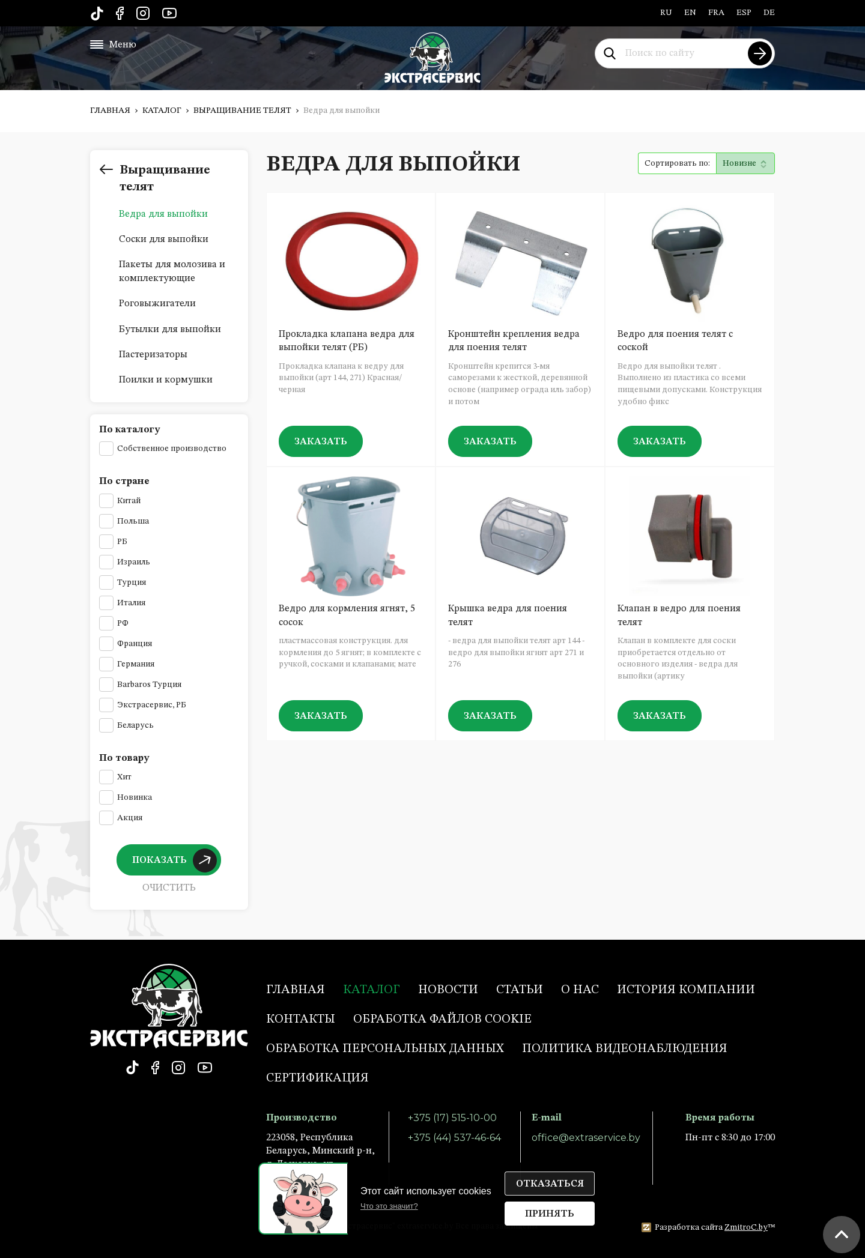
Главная (110, 110)
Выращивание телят (242, 110)
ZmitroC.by (746, 1227)
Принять (549, 1214)
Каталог (161, 110)
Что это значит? (389, 1206)
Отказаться (550, 1184)
